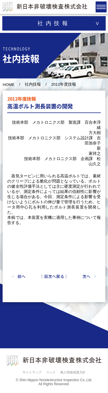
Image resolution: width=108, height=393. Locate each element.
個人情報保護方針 (73, 372)
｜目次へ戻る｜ (54, 276)
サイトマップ (31, 372)
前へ (22, 276)
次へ (86, 276)
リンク (51, 372)
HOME (8, 84)
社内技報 (33, 84)
